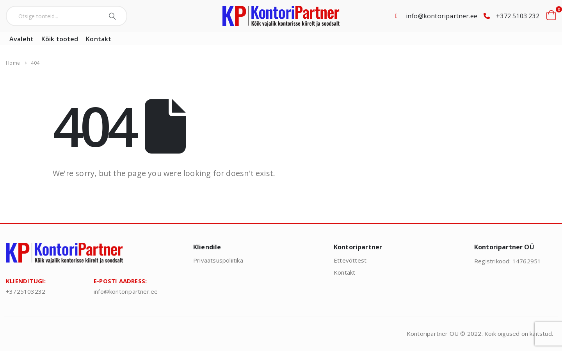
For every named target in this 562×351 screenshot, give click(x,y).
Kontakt (98, 39)
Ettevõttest (350, 260)
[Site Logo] (281, 16)
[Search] (113, 16)
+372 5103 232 (517, 16)
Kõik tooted (59, 39)
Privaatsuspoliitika (218, 260)
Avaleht (21, 39)
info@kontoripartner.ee (441, 16)
